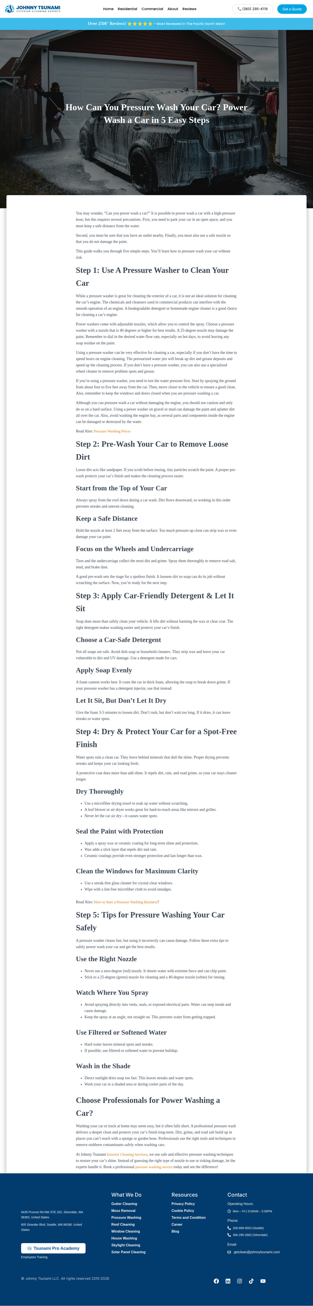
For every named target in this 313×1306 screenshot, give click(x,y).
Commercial (152, 8)
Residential (127, 8)
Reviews (189, 8)
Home (108, 8)
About (172, 8)
